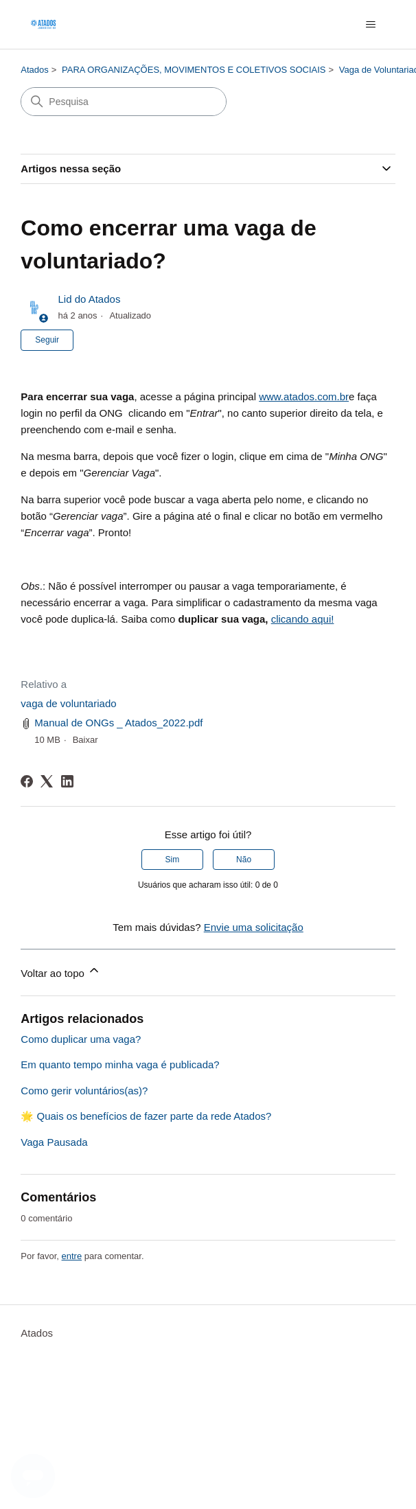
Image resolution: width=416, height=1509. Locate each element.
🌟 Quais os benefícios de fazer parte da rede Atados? (146, 1116)
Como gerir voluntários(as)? (84, 1090)
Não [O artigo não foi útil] (243, 859)
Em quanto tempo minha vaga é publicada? (120, 1064)
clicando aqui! (302, 619)
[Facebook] (27, 781)
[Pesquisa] (123, 101)
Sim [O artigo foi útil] (172, 859)
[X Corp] (47, 781)
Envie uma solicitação (253, 927)
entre (72, 1256)
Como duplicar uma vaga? (81, 1039)
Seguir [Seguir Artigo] (47, 340)
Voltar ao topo (61, 971)
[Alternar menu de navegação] (371, 25)
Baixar (85, 740)
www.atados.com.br (304, 396)
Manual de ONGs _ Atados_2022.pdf (118, 722)
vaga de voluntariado (68, 703)
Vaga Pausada (54, 1142)
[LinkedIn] (67, 781)
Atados (34, 70)
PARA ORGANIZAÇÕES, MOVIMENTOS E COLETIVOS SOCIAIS (194, 70)
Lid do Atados (89, 299)
